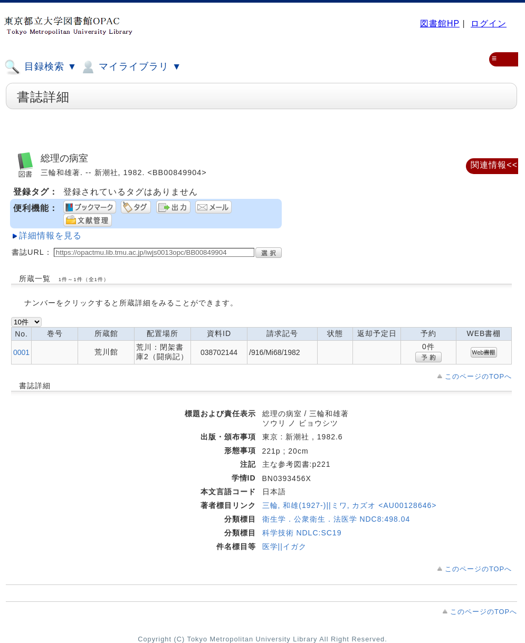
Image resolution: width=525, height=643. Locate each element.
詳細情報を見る (50, 235)
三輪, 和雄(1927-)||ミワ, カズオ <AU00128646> (349, 505)
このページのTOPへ (478, 376)
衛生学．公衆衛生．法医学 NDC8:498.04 (336, 519)
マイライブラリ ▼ (131, 67)
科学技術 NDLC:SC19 (302, 533)
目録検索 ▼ (40, 67)
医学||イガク (284, 546)
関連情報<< (494, 164)
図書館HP (440, 23)
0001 (21, 352)
